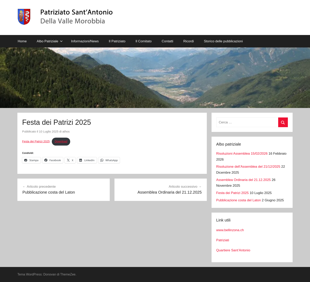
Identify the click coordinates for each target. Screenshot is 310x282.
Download (61, 141)
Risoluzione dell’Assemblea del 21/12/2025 (248, 166)
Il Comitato (143, 41)
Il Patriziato (117, 41)
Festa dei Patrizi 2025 (36, 141)
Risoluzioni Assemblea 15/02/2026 (242, 153)
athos (66, 131)
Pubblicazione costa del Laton (238, 200)
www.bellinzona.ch (230, 230)
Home (22, 41)
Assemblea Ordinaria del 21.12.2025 (243, 180)
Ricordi (188, 41)
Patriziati (222, 240)
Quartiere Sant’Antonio (233, 250)
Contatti (167, 41)
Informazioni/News (85, 41)
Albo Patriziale (50, 41)
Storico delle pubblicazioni (223, 41)
